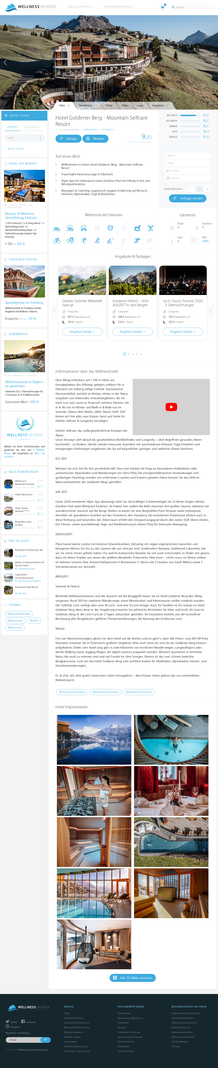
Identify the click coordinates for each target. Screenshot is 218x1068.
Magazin (122, 1027)
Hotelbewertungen (120, 6)
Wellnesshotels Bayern (182, 1018)
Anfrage (68, 139)
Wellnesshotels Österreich (184, 1022)
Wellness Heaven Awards (130, 1037)
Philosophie (123, 1046)
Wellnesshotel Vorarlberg (72, 692)
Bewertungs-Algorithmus (130, 1018)
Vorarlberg (91, 130)
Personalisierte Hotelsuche (77, 1027)
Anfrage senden (188, 198)
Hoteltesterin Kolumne (129, 1032)
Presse (67, 1013)
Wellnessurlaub (15, 620)
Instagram (13, 1027)
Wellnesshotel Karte (73, 1018)
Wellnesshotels (82, 6)
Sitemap (176, 1046)
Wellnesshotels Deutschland (185, 1013)
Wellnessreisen (15, 627)
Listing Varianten (126, 1051)
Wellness (34, 620)
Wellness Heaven (126, 1041)
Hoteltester (123, 1022)
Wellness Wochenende (19, 614)
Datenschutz (83, 1051)
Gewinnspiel (70, 1041)
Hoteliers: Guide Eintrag (75, 1046)
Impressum (69, 1051)
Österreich (108, 130)
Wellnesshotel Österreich (139, 692)
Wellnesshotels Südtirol (183, 1037)
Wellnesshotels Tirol (181, 1027)
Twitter (11, 1022)
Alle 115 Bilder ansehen (132, 978)
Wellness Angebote (73, 1032)
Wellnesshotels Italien (182, 1032)
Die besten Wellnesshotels (76, 1022)
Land (10, 138)
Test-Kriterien (124, 1013)
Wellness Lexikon (72, 1037)
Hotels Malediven (180, 1041)
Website (95, 139)
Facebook (28, 1022)
